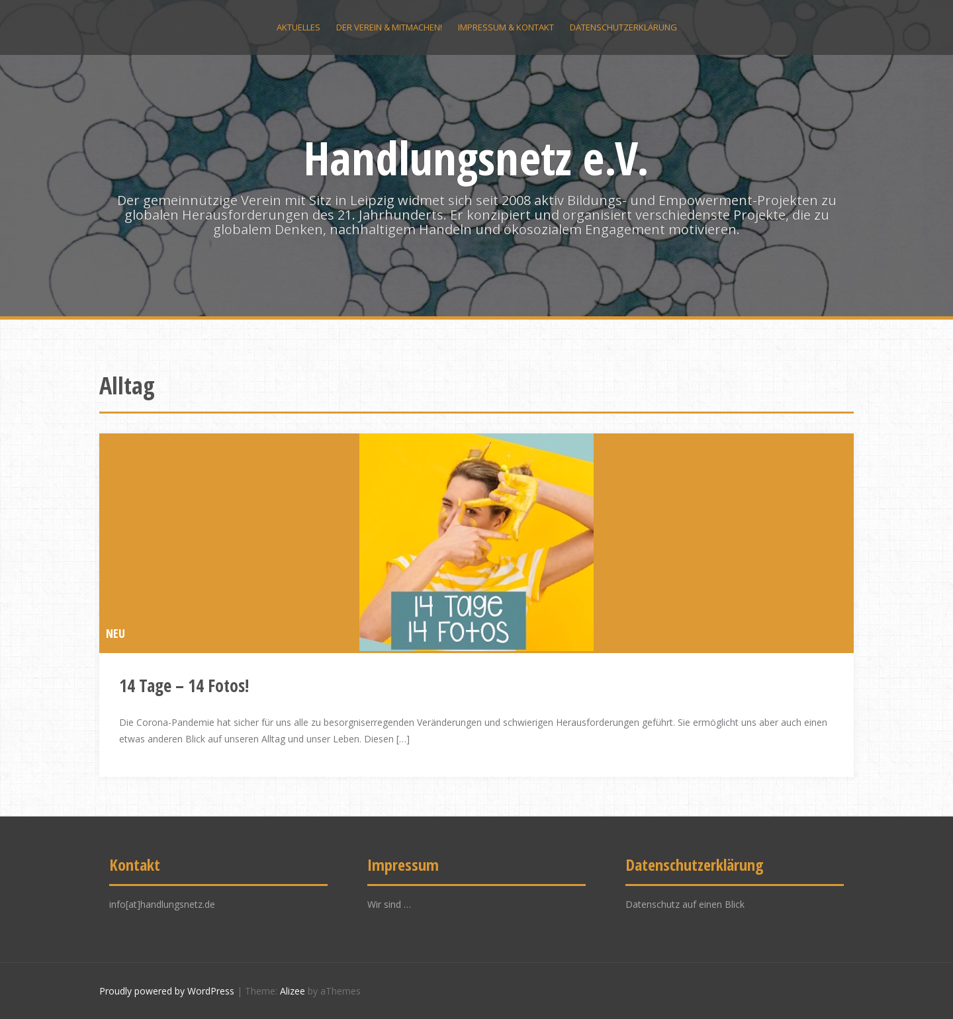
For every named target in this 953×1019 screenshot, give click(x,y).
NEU (115, 633)
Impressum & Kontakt (506, 27)
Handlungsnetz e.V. (476, 157)
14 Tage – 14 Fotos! (184, 685)
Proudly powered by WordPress (166, 991)
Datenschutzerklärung (623, 27)
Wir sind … (389, 904)
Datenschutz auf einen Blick (685, 904)
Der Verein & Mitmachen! (389, 27)
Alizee (292, 991)
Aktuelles (298, 27)
